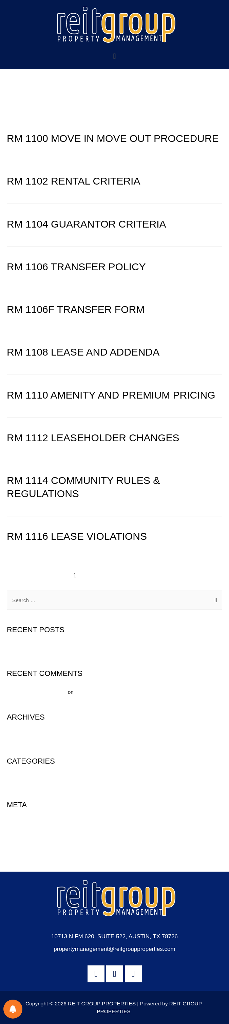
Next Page (197, 575)
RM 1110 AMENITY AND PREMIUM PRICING (111, 395)
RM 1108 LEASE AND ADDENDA (83, 352)
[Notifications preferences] (12, 1009)
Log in (14, 823)
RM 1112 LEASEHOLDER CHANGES (93, 437)
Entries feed (21, 835)
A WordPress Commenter (36, 692)
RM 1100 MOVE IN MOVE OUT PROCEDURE (113, 138)
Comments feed (25, 847)
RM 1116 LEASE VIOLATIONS (77, 536)
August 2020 (21, 736)
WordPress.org (24, 858)
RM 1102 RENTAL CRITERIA (73, 181)
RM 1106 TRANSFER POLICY (76, 266)
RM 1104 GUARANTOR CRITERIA (86, 224)
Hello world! (20, 648)
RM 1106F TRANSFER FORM (76, 309)
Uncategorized (24, 779)
